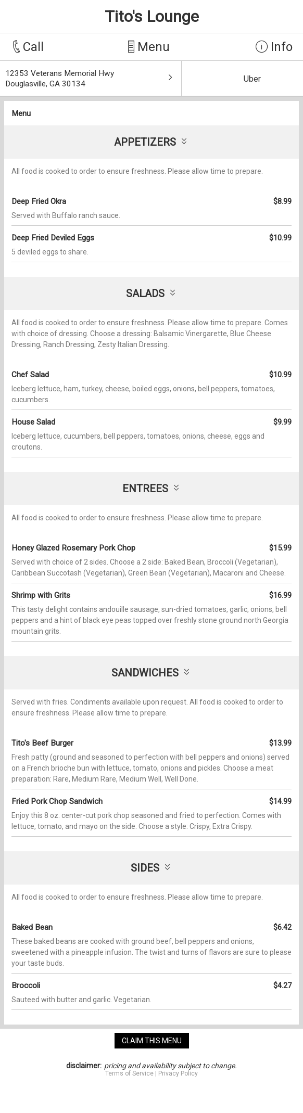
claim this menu (152, 1041)
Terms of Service (129, 1073)
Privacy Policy (178, 1073)
